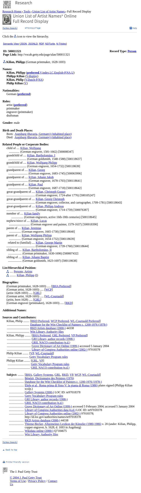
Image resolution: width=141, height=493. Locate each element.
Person (132, 51)
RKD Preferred (40, 321)
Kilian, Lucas (39, 220)
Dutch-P (32, 79)
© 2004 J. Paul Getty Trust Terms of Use (26, 479)
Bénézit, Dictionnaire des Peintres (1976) (49, 378)
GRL (37, 292)
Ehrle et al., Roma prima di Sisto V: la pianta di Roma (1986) (61, 385)
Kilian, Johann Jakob (41, 177)
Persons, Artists (23, 271)
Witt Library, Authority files (47, 331)
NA (68, 72)
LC (51, 72)
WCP (48, 289)
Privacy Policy (37, 481)
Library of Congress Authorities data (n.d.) (50, 410)
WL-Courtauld (54, 296)
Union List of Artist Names (48, 11)
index (45, 72)
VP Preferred (79, 335)
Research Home (12, 11)
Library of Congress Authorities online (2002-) (59, 349)
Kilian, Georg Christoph (50, 199)
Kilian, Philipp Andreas (50, 206)
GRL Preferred (61, 335)
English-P (59, 72)
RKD (69, 303)
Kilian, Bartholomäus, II (37, 249)
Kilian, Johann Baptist (36, 257)
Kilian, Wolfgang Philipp (42, 162)
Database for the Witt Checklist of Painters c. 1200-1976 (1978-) (68, 324)
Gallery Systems (43, 374)
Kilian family (32, 213)
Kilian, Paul (36, 184)
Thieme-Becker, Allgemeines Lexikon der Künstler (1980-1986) (63, 424)
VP (32, 353)
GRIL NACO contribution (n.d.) (51, 342)
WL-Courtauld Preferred (85, 321)
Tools (27, 11)
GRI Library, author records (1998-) (53, 339)
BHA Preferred (61, 286)
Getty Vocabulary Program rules (48, 356)
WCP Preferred (60, 321)
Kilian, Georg (37, 169)
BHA (29, 374)
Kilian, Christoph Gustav (50, 191)
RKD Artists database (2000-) (48, 328)
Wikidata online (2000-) (39, 430)
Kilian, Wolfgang (30, 148)
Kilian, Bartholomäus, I (41, 155)
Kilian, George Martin (49, 242)
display (33, 76)
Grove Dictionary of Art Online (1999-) (55, 346)
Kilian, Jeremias (31, 228)
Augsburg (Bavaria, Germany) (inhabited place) (43, 134)
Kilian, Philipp (25, 275)
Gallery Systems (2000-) (39, 392)
